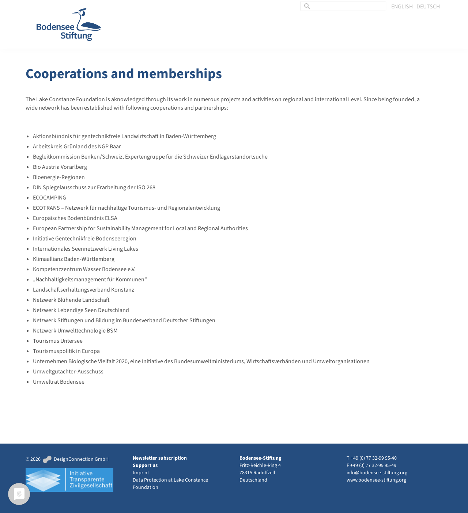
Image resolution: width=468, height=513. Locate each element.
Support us (145, 465)
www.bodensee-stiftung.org (376, 480)
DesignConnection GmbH (75, 459)
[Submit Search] (306, 6)
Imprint (141, 472)
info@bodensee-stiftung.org (377, 472)
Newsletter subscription (160, 458)
